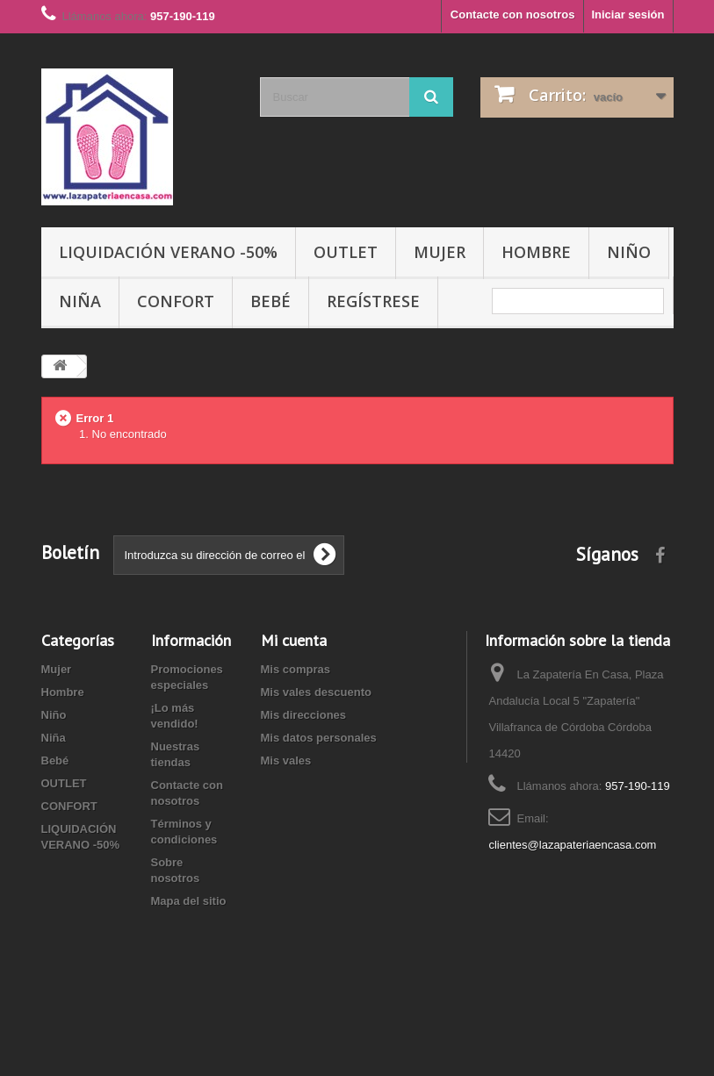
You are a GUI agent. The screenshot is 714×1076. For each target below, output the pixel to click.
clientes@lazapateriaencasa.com (572, 844)
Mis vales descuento (316, 692)
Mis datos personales (319, 737)
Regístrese (373, 301)
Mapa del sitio (189, 900)
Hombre (536, 251)
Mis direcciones (304, 714)
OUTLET (346, 251)
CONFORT (175, 301)
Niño (629, 251)
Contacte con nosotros (513, 14)
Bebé (270, 301)
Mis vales (286, 760)
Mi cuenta (294, 640)
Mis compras (295, 669)
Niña (80, 301)
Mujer (439, 251)
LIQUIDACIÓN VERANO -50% (168, 251)
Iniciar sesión (627, 14)
